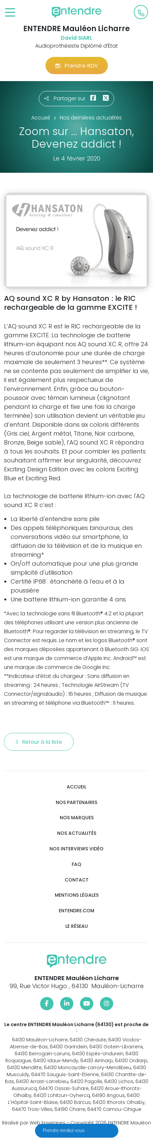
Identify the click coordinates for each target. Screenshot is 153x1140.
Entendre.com (76, 911)
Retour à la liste (38, 742)
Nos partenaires (76, 802)
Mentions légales (77, 895)
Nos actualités (76, 833)
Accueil (76, 787)
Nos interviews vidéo (76, 849)
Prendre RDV (76, 66)
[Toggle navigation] (10, 13)
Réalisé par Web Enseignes (33, 1122)
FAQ (76, 864)
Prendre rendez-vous (64, 1130)
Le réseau (76, 926)
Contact (77, 880)
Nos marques (77, 818)
